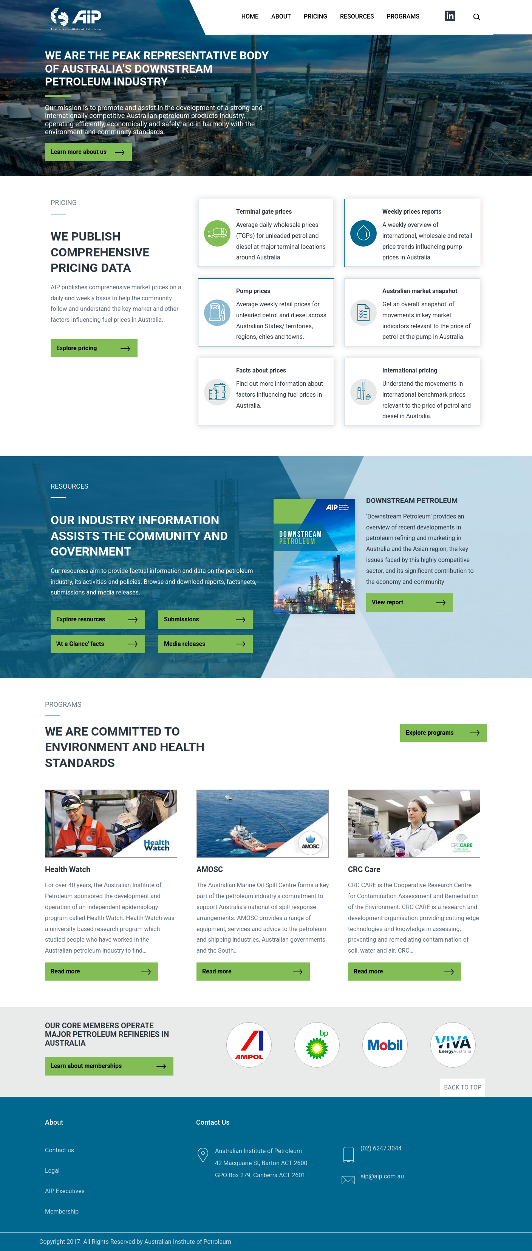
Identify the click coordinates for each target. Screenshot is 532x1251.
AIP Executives (65, 1191)
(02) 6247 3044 (381, 1148)
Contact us (59, 1150)
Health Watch (67, 869)
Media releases (184, 643)
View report (387, 602)
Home (249, 16)
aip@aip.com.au (382, 1176)
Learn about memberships (86, 1065)
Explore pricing (76, 348)
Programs (403, 16)
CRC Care (364, 869)
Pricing (315, 16)
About (281, 16)
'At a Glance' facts (80, 643)
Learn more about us (79, 151)
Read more (65, 971)
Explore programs (430, 732)
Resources (357, 16)
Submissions (181, 619)
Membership (62, 1211)
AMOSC (209, 869)
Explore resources (80, 619)
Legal (52, 1170)
